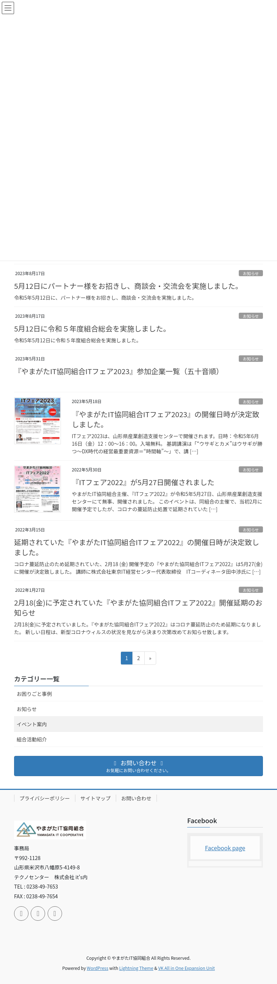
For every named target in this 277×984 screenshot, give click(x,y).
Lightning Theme (136, 968)
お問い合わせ (136, 798)
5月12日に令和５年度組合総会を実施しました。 (92, 328)
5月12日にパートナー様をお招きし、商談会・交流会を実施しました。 (128, 286)
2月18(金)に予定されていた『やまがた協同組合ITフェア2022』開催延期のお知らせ (138, 607)
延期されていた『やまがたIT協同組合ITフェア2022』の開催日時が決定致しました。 (136, 547)
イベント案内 (32, 724)
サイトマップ (95, 798)
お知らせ (251, 273)
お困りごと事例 (34, 693)
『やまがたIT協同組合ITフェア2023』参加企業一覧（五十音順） (118, 371)
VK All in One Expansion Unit (186, 968)
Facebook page (225, 847)
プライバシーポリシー (44, 798)
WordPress (98, 968)
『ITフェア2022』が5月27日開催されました (143, 482)
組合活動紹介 (32, 739)
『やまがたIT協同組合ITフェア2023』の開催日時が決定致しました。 (165, 419)
